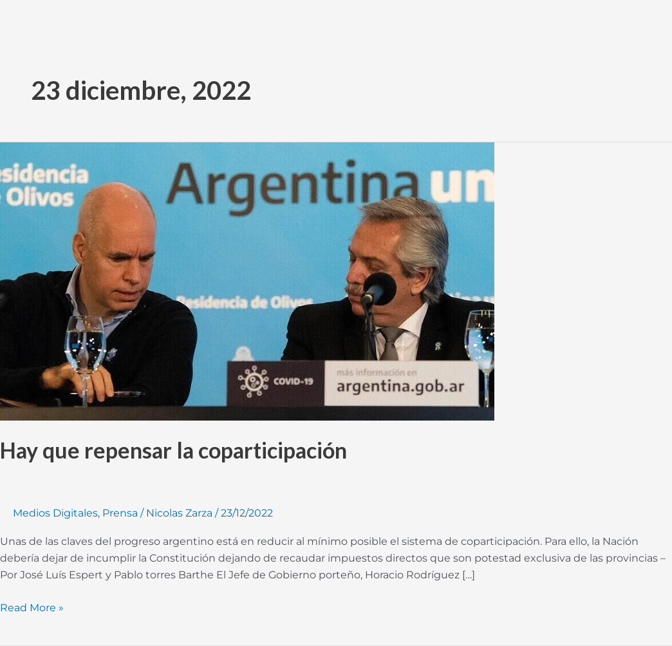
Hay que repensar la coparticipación (173, 450)
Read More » (32, 607)
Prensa (120, 513)
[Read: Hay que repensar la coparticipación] (247, 280)
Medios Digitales (55, 513)
